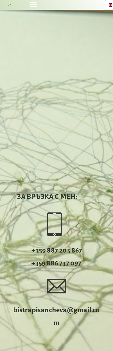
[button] (33, 4)
